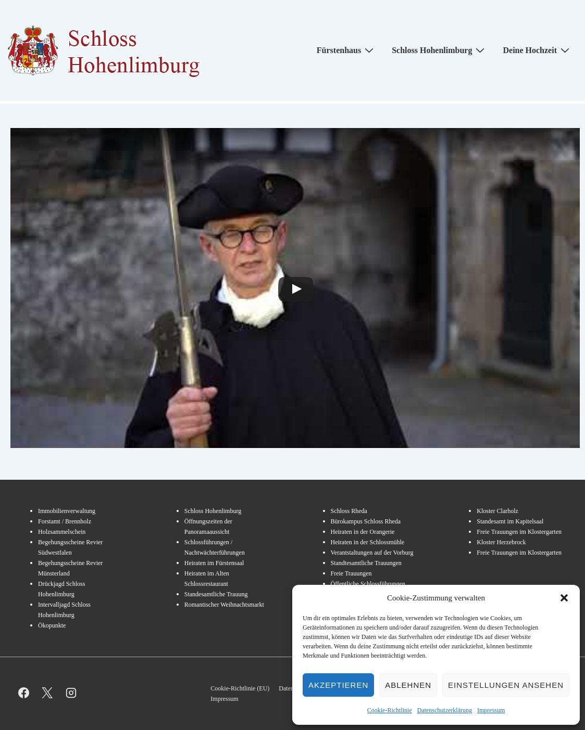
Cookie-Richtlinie (389, 710)
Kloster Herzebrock (501, 542)
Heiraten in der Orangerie (363, 531)
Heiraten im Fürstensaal (214, 563)
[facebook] (24, 692)
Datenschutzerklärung (444, 710)
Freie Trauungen (351, 573)
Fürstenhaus (346, 50)
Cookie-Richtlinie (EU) (239, 688)
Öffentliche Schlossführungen (368, 583)
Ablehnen (408, 685)
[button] (564, 598)
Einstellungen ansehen (506, 685)
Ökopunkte (52, 625)
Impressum (491, 710)
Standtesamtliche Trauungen (366, 563)
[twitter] (48, 692)
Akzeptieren (338, 685)
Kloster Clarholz (497, 511)
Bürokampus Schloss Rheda (366, 521)
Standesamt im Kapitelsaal (510, 521)
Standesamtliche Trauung (216, 594)
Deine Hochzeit (537, 50)
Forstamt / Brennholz (64, 521)
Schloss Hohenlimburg (439, 50)
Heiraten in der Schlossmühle (368, 542)
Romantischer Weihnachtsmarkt (224, 604)
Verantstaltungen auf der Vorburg (372, 552)
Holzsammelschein (61, 531)
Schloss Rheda (349, 511)
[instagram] (71, 692)
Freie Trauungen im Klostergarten (519, 531)
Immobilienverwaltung (66, 511)
